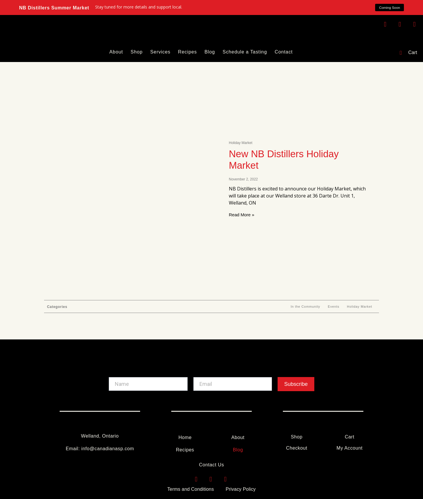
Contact (284, 51)
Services (160, 51)
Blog (209, 51)
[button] (389, 7)
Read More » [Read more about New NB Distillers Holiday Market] (241, 214)
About (116, 51)
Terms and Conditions (190, 489)
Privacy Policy (241, 489)
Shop (137, 51)
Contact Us (211, 464)
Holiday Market (359, 306)
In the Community (305, 306)
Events (333, 306)
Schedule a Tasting (245, 51)
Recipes (187, 51)
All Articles (274, 306)
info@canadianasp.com (107, 448)
